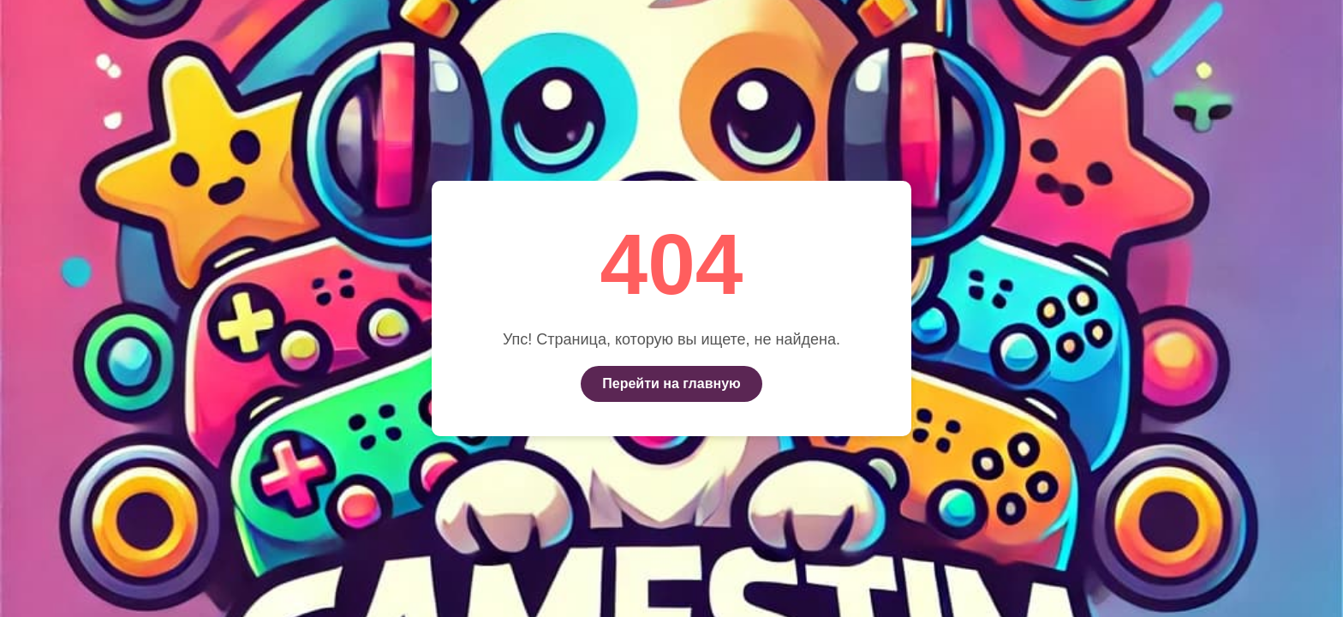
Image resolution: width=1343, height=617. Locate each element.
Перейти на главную (671, 383)
